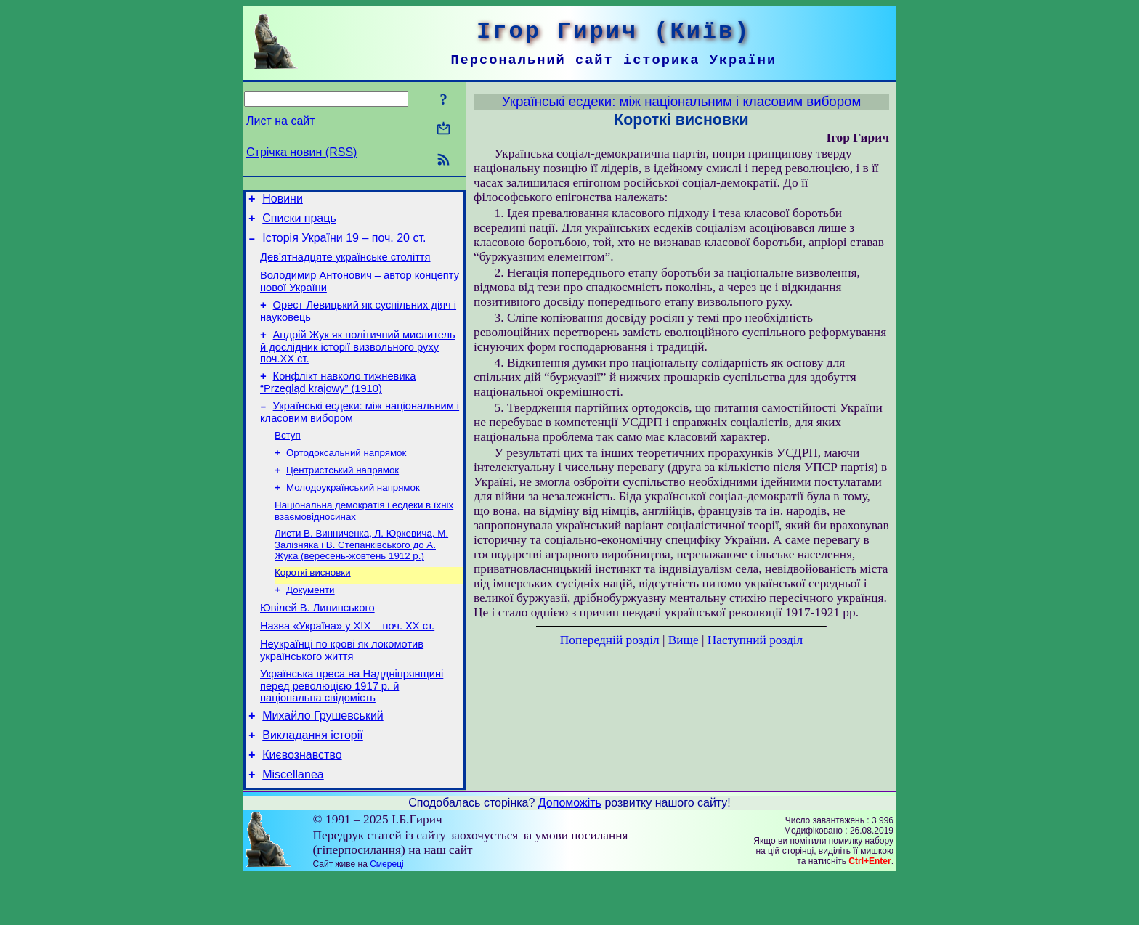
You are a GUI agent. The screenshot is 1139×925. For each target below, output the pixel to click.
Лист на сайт (280, 121)
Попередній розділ (610, 640)
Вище (683, 640)
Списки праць (299, 222)
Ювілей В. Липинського (317, 641)
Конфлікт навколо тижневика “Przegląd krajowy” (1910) (338, 400)
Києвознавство (301, 801)
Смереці (386, 913)
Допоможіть (569, 851)
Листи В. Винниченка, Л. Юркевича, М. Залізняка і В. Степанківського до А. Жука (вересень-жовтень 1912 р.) (361, 573)
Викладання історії (312, 779)
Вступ (288, 456)
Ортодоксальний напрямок (346, 475)
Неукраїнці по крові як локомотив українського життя (341, 688)
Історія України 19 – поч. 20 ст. (344, 244)
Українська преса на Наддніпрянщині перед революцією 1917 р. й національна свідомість (351, 725)
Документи (310, 621)
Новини (282, 201)
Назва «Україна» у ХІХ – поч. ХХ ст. (347, 661)
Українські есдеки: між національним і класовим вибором (682, 101)
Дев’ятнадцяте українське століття (345, 266)
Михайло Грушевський (323, 757)
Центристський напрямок (342, 494)
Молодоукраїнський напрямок (353, 513)
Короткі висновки (313, 602)
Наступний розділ (755, 640)
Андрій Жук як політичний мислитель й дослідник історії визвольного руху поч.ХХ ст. (357, 362)
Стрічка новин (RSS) (301, 152)
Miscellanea (292, 823)
